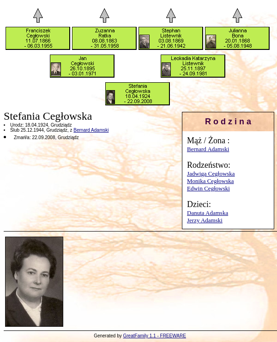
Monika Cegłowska (210, 180)
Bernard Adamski (208, 149)
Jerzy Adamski (205, 220)
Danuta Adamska (207, 212)
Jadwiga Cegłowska (211, 173)
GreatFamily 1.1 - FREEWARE (154, 335)
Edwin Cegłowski (208, 188)
